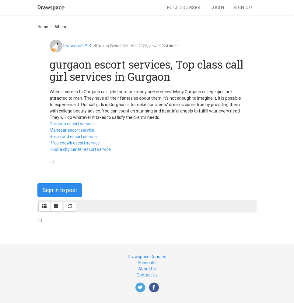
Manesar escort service (72, 130)
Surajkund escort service (73, 136)
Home (42, 26)
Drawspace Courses (147, 256)
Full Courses (184, 7)
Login (217, 7)
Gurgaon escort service (72, 123)
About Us (147, 268)
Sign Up (242, 7)
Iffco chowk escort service (75, 143)
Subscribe (147, 262)
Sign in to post (60, 190)
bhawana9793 (77, 45)
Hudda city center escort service (80, 149)
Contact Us (147, 275)
